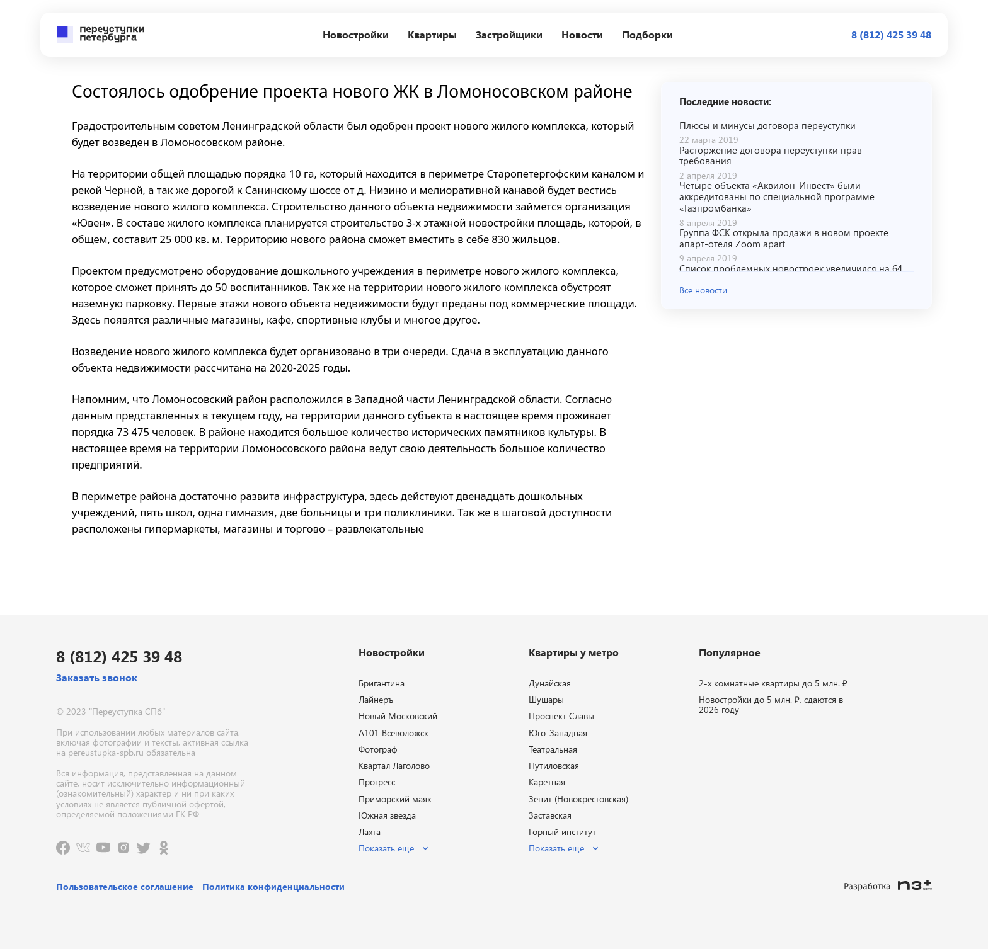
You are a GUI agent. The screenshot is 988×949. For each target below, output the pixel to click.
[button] (796, 290)
